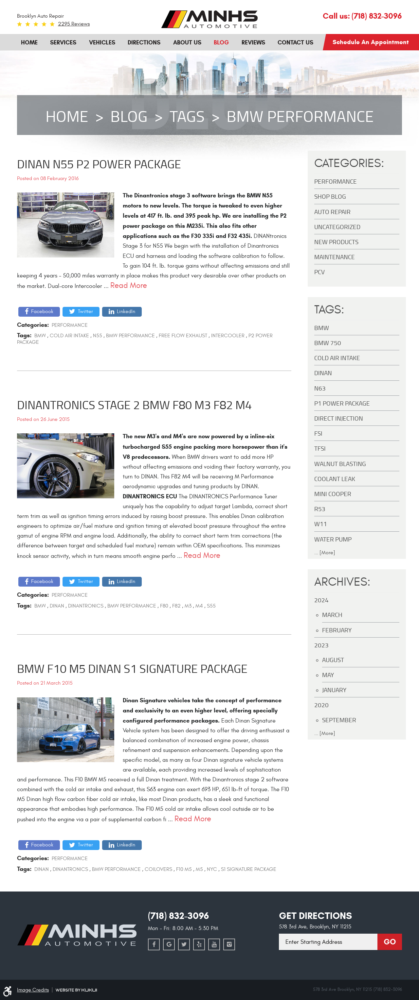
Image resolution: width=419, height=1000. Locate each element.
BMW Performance (300, 116)
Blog (221, 42)
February (337, 629)
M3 (188, 606)
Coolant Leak (334, 478)
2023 (321, 645)
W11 (320, 523)
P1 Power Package (342, 403)
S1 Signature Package (248, 869)
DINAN (57, 606)
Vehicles (102, 42)
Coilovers (158, 869)
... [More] (324, 553)
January (334, 689)
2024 (321, 599)
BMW (40, 336)
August (333, 659)
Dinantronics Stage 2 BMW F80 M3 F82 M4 (134, 404)
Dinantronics (85, 606)
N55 (97, 336)
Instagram (229, 944)
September (339, 719)
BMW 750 (327, 342)
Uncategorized (337, 226)
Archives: (342, 582)
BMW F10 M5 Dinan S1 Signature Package (132, 668)
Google (169, 944)
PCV (319, 271)
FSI (318, 433)
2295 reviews (74, 24)
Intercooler (228, 336)
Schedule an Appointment (371, 42)
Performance (70, 325)
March (332, 614)
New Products (336, 241)
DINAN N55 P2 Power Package (99, 164)
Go (390, 942)
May (328, 674)
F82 (176, 606)
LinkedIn (126, 311)
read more (128, 285)
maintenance (334, 256)
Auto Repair (332, 211)
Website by (76, 990)
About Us (187, 42)
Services (63, 42)
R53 (319, 508)
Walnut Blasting (340, 463)
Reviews (253, 42)
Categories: (349, 163)
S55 (211, 606)
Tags (187, 116)
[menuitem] (29, 42)
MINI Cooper (332, 493)
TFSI (320, 448)
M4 (199, 606)
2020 (321, 704)
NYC (212, 869)
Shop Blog (330, 196)
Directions (144, 42)
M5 (199, 869)
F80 (164, 606)
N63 (320, 388)
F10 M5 (184, 869)
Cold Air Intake (69, 336)
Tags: (329, 310)
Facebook (42, 311)
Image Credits (33, 990)
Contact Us (295, 42)
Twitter (85, 311)
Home (29, 42)
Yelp (199, 944)
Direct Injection (338, 418)
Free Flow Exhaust (183, 336)
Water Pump (333, 539)
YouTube (214, 944)
